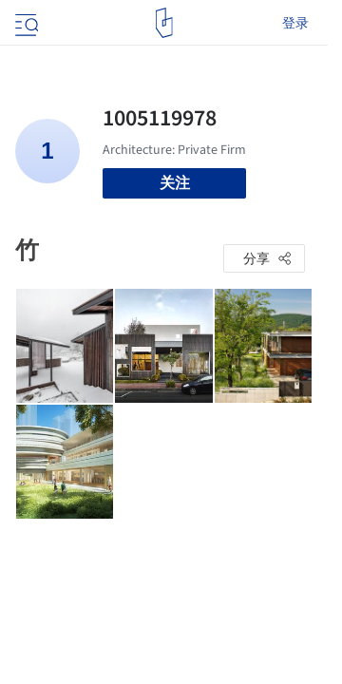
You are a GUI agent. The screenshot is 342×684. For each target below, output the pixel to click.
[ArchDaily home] (164, 23)
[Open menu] (24, 23)
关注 (175, 183)
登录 (295, 22)
